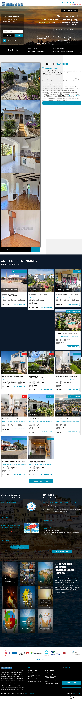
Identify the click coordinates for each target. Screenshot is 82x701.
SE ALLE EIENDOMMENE (41, 481)
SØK (19, 35)
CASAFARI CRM (77, 693)
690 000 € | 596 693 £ (75, 95)
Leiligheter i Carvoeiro (50, 670)
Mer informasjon (19, 304)
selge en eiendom (68, 48)
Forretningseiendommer (67, 37)
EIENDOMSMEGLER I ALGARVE (65, 29)
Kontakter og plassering (71, 682)
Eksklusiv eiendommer (45, 43)
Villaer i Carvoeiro (32, 670)
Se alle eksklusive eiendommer (41, 51)
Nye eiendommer (67, 40)
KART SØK (8, 35)
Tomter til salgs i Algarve (34, 678)
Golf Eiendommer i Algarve (34, 681)
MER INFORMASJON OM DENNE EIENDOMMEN (62, 103)
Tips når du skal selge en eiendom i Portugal (50, 677)
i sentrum (50, 439)
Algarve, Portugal (71, 674)
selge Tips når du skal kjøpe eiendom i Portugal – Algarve (51, 673)
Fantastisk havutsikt (74, 396)
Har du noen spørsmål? (69, 10)
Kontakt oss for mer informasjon (68, 51)
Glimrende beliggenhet (73, 311)
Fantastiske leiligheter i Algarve (35, 672)
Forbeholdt (77, 271)
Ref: (74, 92)
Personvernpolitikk (30, 693)
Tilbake (72, 697)
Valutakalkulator (71, 686)
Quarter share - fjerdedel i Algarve (34, 676)
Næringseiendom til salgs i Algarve (51, 680)
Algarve (67, 667)
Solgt (24, 354)
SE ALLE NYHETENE (62, 551)
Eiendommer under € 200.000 (52, 683)
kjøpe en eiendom (41, 48)
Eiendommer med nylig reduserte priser (45, 37)
